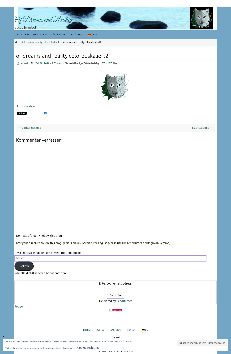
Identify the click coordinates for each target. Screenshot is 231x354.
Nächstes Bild (202, 127)
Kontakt (132, 330)
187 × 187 (106, 63)
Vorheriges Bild (29, 127)
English (87, 330)
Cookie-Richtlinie (88, 348)
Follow (24, 266)
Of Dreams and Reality (43, 20)
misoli (24, 63)
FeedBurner (124, 301)
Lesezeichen (28, 106)
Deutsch (100, 330)
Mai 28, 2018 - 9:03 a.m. (48, 63)
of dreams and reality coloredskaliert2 (40, 42)
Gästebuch (116, 330)
